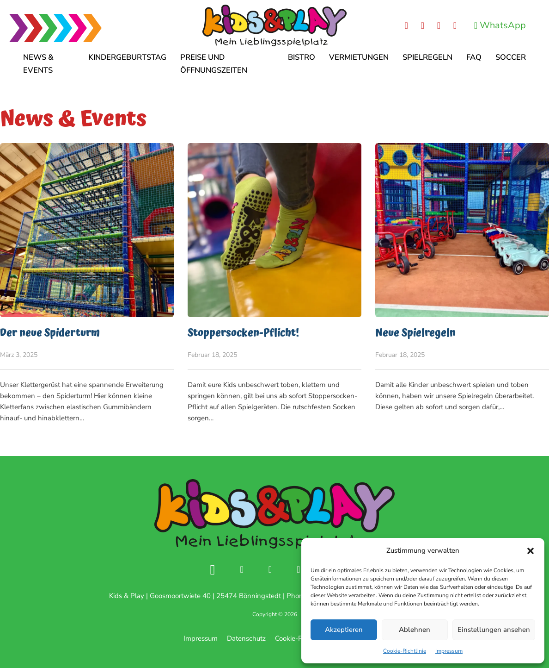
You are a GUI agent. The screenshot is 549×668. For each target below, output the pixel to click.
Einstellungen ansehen (494, 629)
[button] (530, 551)
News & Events (38, 63)
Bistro (301, 57)
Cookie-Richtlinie (404, 651)
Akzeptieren (344, 629)
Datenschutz (246, 638)
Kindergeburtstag (127, 57)
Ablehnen (414, 629)
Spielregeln (427, 57)
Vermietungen (359, 57)
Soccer (510, 57)
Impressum (449, 651)
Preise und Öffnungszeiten (213, 63)
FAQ (474, 57)
